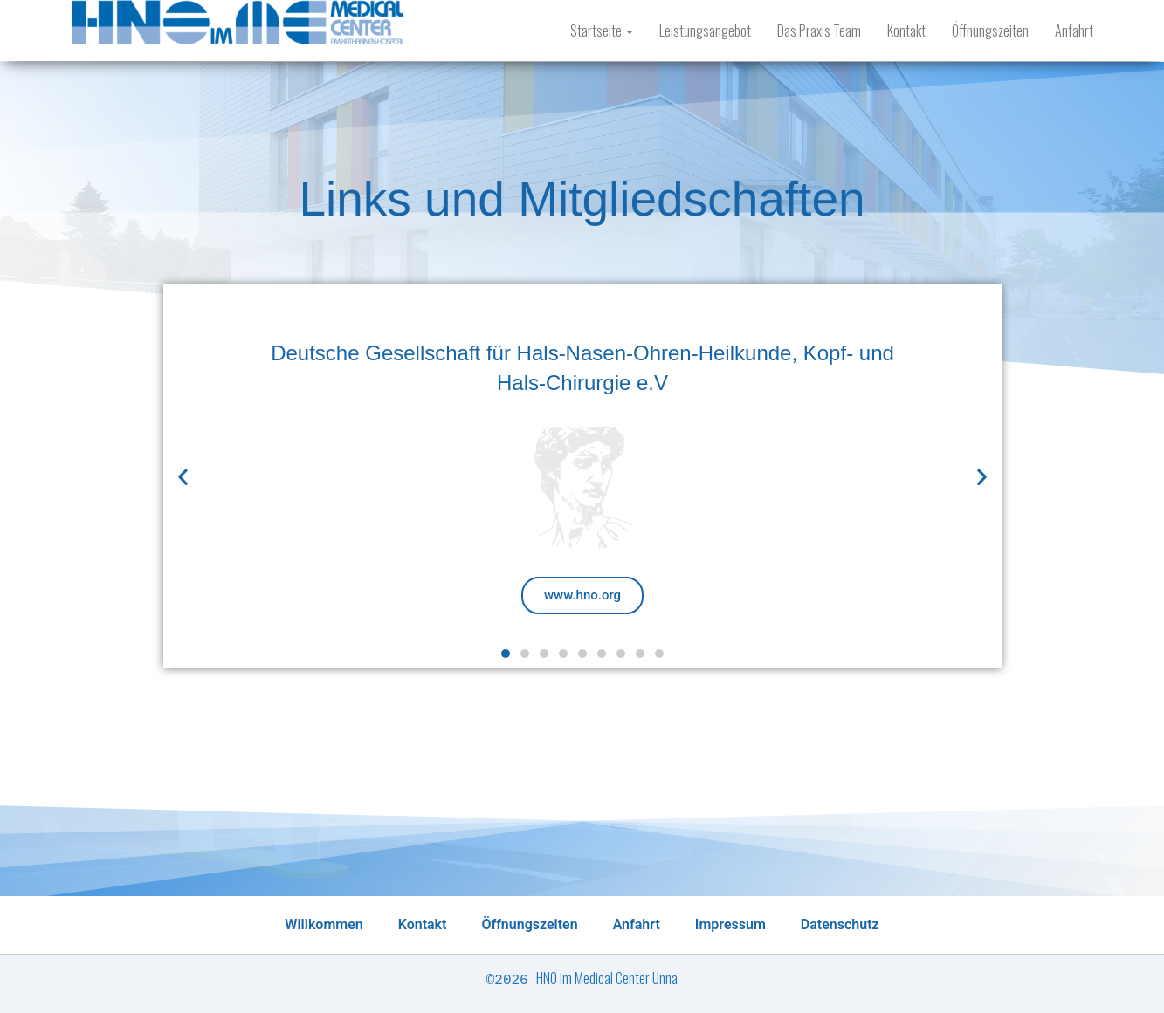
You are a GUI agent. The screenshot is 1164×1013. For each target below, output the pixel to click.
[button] (505, 653)
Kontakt (906, 30)
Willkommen (323, 924)
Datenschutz (840, 924)
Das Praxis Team (819, 30)
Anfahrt (1074, 30)
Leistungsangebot (705, 30)
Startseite (601, 30)
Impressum (730, 924)
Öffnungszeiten (990, 30)
